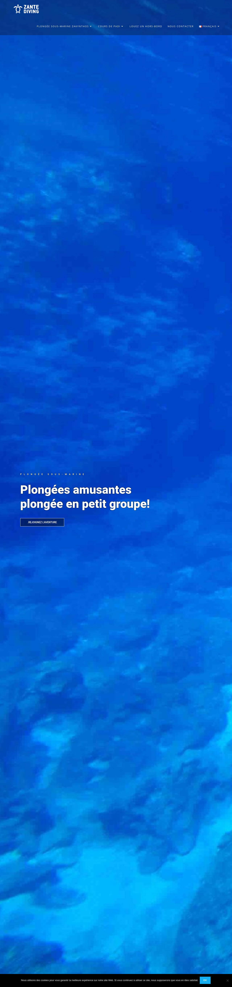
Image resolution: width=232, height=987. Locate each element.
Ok (205, 980)
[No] (227, 980)
